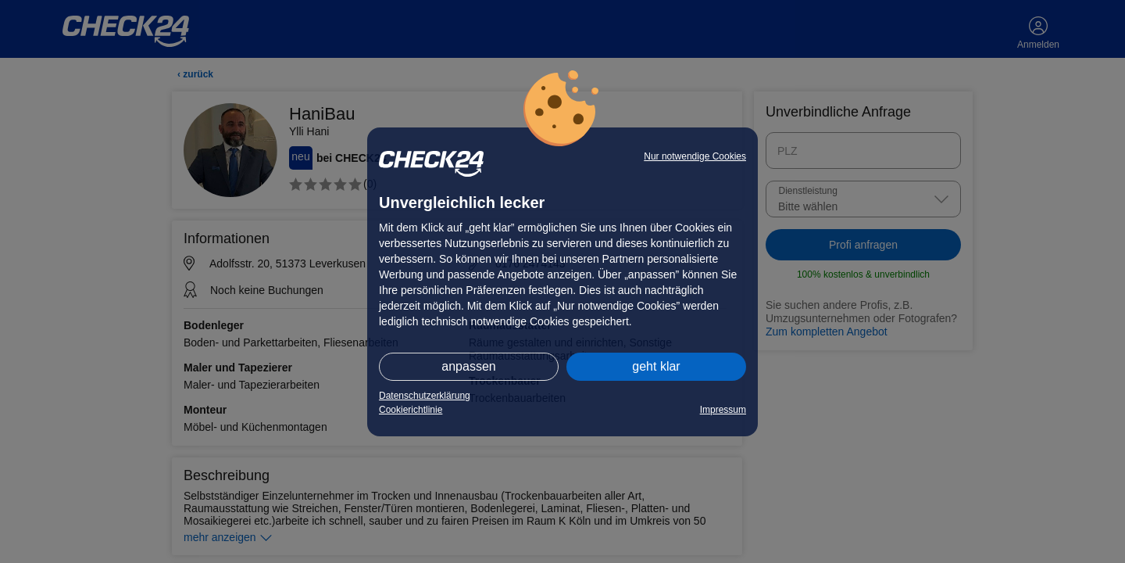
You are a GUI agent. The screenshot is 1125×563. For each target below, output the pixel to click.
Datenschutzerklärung (424, 395)
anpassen (468, 366)
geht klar (656, 366)
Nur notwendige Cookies (695, 156)
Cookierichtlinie (410, 409)
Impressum (723, 409)
